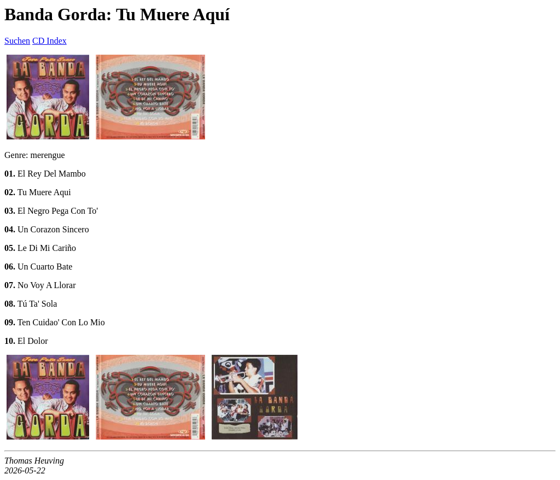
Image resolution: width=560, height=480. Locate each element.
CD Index (49, 40)
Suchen (17, 40)
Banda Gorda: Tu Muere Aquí (117, 14)
